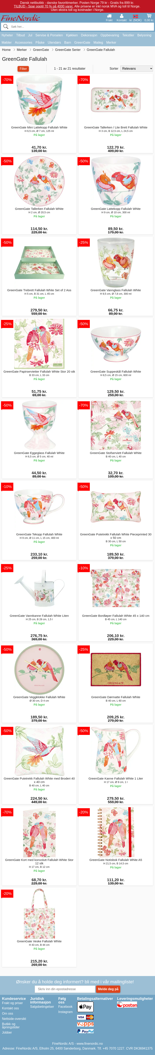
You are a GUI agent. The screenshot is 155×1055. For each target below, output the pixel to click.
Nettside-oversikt (14, 1018)
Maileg (98, 42)
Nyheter (7, 35)
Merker (111, 42)
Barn (67, 42)
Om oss (7, 1013)
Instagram (65, 1012)
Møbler (7, 42)
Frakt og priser (12, 1003)
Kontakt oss (10, 1008)
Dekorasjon (89, 35)
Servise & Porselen (49, 35)
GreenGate (82, 42)
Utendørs (54, 42)
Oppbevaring (110, 35)
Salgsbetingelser (42, 1006)
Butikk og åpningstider (11, 1025)
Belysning (144, 35)
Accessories (23, 42)
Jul (30, 35)
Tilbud (20, 35)
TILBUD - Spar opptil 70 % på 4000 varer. (43, 6)
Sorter (114, 68)
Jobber (7, 1032)
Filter (23, 68)
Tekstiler (128, 35)
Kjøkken (72, 35)
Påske (40, 42)
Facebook (65, 1006)
